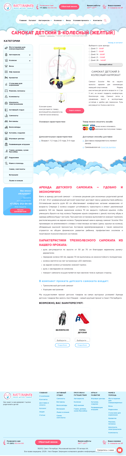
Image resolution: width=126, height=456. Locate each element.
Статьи (42, 416)
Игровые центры (16, 138)
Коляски (58, 20)
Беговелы (13, 121)
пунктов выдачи (108, 147)
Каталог (32, 20)
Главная (23, 20)
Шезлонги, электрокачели (16, 103)
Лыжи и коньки (16, 180)
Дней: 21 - (98, 57)
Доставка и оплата (44, 404)
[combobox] (62, 340)
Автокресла (43, 20)
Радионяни (14, 157)
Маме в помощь (16, 163)
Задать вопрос (75, 110)
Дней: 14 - (98, 54)
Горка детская (82, 330)
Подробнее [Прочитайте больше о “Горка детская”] (82, 345)
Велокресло (62, 329)
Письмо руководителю (20, 210)
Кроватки (13, 77)
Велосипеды (14, 127)
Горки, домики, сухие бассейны (18, 151)
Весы (68, 20)
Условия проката (81, 20)
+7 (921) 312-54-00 (21, 204)
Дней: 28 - (98, 60)
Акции (41, 412)
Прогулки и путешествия (80, 395)
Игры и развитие (95, 395)
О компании (44, 397)
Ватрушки (13, 175)
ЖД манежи (14, 72)
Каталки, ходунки (17, 133)
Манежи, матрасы (17, 91)
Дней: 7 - (97, 51)
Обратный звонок (69, 6)
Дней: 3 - (97, 48)
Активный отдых (16, 110)
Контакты (97, 20)
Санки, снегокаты (17, 169)
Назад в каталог (115, 42)
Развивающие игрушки (19, 144)
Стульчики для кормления (15, 84)
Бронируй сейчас (106, 65)
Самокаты (51, 36)
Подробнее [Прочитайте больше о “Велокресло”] (62, 345)
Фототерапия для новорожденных (17, 48)
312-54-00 (15, 444)
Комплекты (14, 96)
